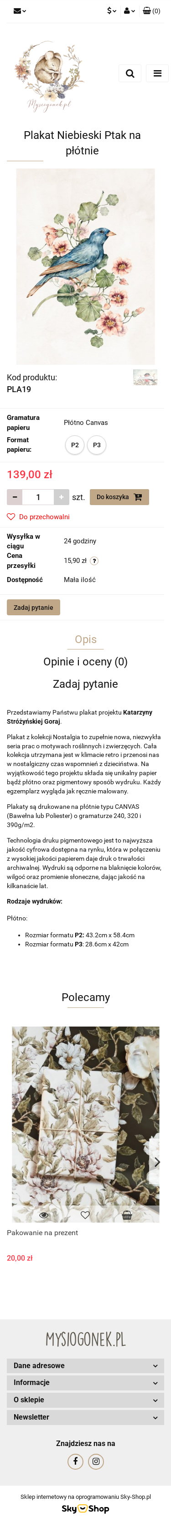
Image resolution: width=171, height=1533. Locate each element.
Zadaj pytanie (33, 607)
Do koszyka (119, 496)
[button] (151, 11)
